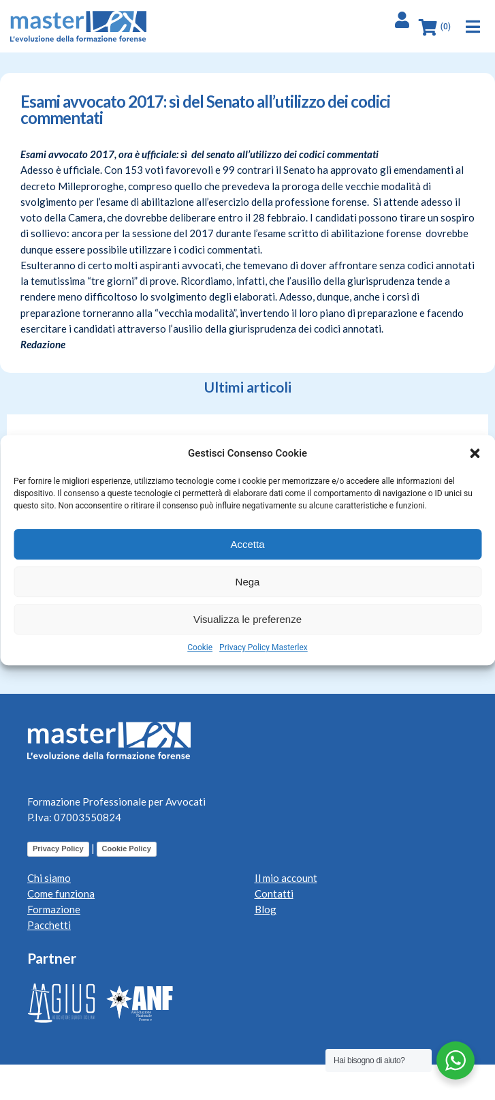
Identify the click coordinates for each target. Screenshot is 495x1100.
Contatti (274, 893)
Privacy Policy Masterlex (263, 647)
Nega (248, 581)
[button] (474, 453)
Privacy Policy (58, 848)
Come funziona (61, 893)
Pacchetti (49, 925)
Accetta (247, 544)
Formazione (53, 909)
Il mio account (286, 878)
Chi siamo (49, 878)
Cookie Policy (126, 848)
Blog (265, 909)
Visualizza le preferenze (247, 619)
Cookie (199, 647)
